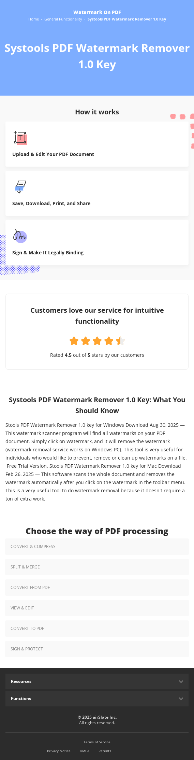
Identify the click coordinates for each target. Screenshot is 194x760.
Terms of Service (97, 742)
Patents (105, 750)
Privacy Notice (59, 750)
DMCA (84, 750)
